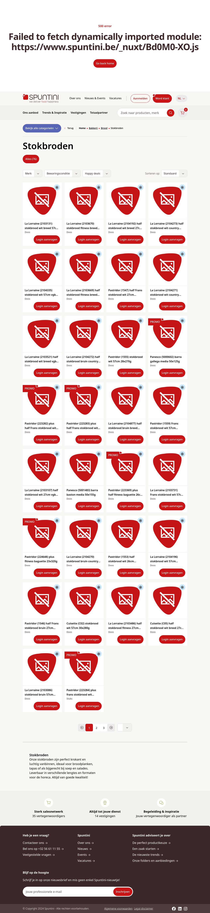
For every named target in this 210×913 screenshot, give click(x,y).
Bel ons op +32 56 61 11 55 (43, 849)
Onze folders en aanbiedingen (155, 861)
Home (82, 128)
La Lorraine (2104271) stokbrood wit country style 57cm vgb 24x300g (165, 294)
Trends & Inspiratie (54, 112)
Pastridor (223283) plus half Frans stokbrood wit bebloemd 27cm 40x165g (83, 428)
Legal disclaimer (143, 908)
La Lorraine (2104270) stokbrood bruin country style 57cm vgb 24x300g (82, 561)
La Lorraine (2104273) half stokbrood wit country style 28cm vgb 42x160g (166, 228)
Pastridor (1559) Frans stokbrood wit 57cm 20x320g (164, 428)
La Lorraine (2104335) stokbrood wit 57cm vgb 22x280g (40, 294)
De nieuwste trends (147, 855)
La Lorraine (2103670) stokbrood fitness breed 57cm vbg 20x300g (82, 228)
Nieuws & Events (95, 98)
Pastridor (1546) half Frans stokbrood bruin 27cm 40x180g (42, 628)
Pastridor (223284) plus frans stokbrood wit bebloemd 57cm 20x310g (83, 694)
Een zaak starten (145, 849)
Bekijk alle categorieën (42, 128)
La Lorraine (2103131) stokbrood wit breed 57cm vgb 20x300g (42, 228)
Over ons (75, 98)
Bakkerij (93, 128)
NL (181, 98)
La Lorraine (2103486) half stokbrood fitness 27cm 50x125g (125, 628)
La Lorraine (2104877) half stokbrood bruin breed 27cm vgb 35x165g (125, 428)
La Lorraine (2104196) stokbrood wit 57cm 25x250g (164, 561)
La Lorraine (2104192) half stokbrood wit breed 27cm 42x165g (125, 228)
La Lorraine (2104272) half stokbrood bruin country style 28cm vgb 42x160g (83, 361)
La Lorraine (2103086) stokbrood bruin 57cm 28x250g (39, 694)
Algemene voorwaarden (118, 908)
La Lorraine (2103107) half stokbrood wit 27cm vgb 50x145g (41, 494)
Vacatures (115, 98)
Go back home (105, 63)
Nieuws (85, 849)
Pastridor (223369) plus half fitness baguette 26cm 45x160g (125, 494)
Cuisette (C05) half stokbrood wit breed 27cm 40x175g (167, 628)
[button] (181, 98)
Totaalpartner (99, 112)
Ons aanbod (30, 112)
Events (84, 855)
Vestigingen (78, 112)
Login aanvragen (46, 239)
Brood (104, 128)
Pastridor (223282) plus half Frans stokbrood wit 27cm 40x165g (40, 428)
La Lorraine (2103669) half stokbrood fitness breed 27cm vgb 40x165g (83, 294)
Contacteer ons (35, 843)
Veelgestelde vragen (39, 855)
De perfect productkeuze (151, 843)
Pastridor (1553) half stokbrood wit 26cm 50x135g (121, 561)
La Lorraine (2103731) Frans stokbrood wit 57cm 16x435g (166, 494)
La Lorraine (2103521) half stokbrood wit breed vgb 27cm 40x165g (41, 361)
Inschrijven (123, 891)
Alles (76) (30, 159)
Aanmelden (140, 98)
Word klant (162, 98)
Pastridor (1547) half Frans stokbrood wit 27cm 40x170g (125, 294)
